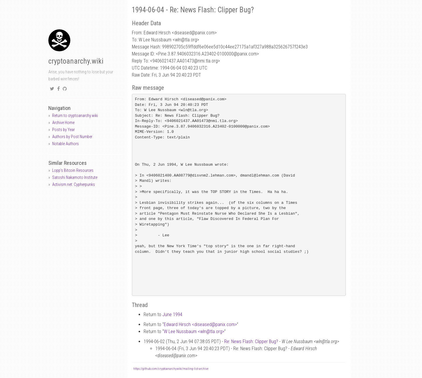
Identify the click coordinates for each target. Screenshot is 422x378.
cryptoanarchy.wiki (75, 61)
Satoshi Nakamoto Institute (74, 177)
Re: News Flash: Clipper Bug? (251, 341)
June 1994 (172, 314)
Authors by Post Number (72, 136)
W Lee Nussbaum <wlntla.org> (194, 331)
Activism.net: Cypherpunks (73, 184)
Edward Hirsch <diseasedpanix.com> (200, 324)
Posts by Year (63, 129)
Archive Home (63, 122)
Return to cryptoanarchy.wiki (75, 115)
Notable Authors (65, 143)
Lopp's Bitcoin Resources (72, 170)
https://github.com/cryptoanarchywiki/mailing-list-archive (170, 369)
